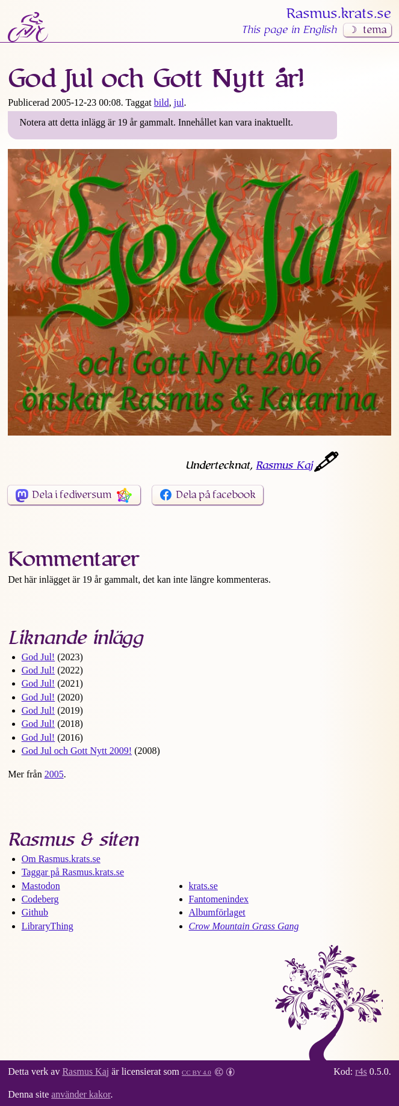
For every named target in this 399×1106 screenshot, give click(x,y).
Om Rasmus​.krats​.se (61, 859)
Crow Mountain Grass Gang (244, 926)
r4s (361, 1071)
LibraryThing (47, 926)
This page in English (288, 30)
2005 (54, 774)
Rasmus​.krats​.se (338, 13)
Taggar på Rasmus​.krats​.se (73, 872)
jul (179, 102)
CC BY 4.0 (196, 1071)
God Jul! (38, 657)
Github (35, 912)
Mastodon (41, 886)
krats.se (203, 886)
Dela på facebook (216, 495)
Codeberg (40, 899)
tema (374, 30)
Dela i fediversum (71, 495)
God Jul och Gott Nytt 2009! (77, 751)
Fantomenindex (219, 899)
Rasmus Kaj (284, 466)
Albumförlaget (217, 912)
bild (161, 102)
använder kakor (80, 1094)
